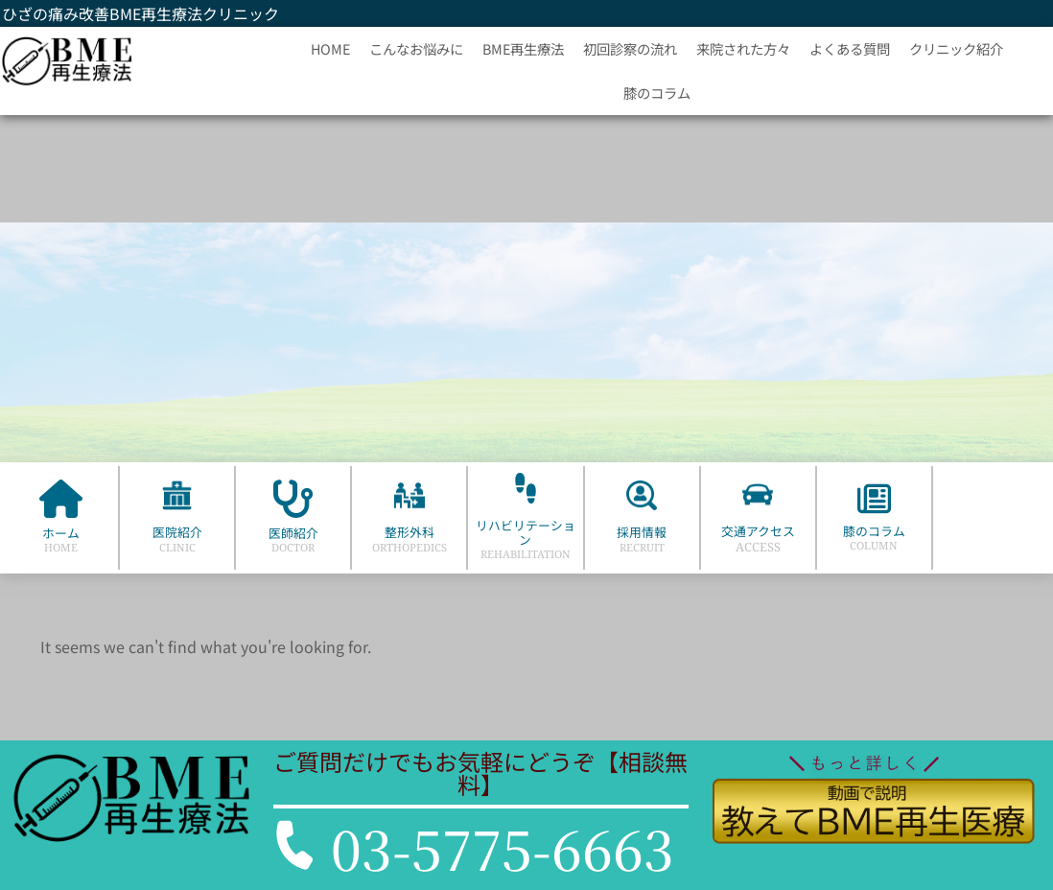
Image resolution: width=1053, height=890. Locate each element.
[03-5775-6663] (294, 844)
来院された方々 (743, 48)
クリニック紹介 (956, 48)
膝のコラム (656, 92)
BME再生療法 (523, 48)
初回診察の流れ (630, 48)
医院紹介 (177, 532)
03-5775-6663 (502, 847)
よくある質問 (849, 48)
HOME (330, 48)
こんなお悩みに (416, 48)
